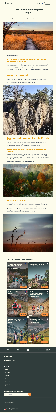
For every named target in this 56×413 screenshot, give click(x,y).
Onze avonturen (7, 373)
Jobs (5, 386)
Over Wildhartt (7, 376)
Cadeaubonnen (7, 389)
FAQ (5, 379)
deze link (16, 67)
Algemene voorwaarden (48, 410)
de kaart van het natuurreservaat (28, 161)
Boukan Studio (9, 410)
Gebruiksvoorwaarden (35, 410)
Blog (5, 377)
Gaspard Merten (13, 410)
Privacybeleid (41, 410)
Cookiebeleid (28, 410)
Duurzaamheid (7, 374)
